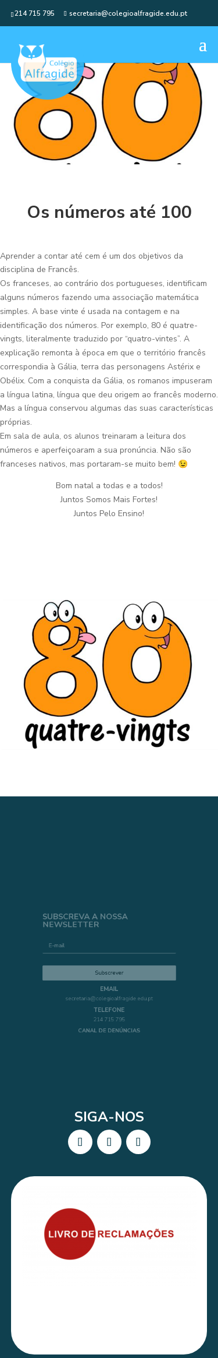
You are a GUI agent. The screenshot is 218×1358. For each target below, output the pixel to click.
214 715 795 (109, 867)
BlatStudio (130, 1244)
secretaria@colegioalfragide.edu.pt (109, 848)
